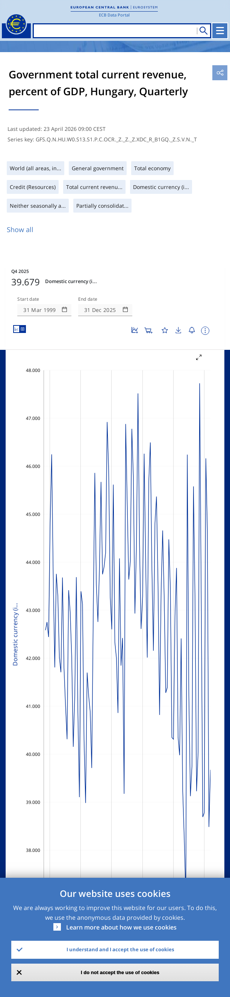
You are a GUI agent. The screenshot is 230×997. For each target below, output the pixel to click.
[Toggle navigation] (219, 30)
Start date (28, 299)
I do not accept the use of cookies (120, 972)
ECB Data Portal (114, 15)
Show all (20, 229)
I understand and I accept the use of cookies (120, 949)
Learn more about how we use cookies (121, 927)
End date (88, 299)
